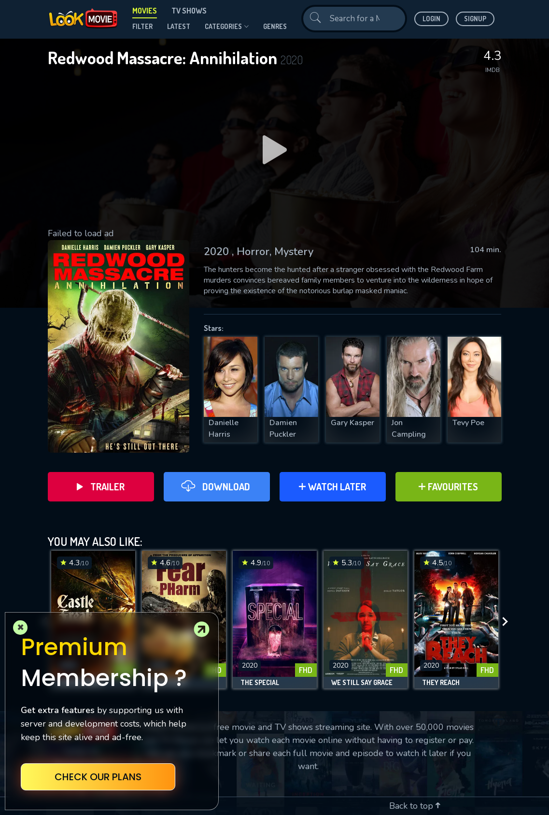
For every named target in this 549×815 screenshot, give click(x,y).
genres (275, 26)
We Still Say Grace (362, 682)
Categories (227, 26)
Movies (144, 10)
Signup (475, 18)
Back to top (414, 806)
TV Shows (189, 10)
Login (431, 18)
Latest (178, 26)
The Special (259, 682)
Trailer (101, 486)
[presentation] (508, 622)
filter (142, 26)
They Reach (441, 682)
